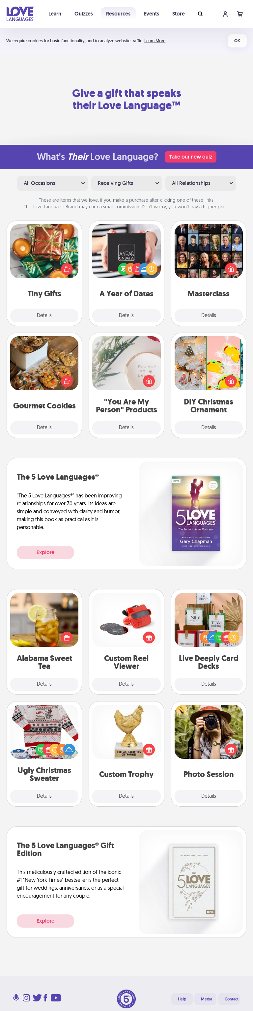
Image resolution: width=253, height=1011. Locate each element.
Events (151, 13)
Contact (232, 999)
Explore (45, 552)
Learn (54, 13)
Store (178, 13)
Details (44, 315)
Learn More (154, 41)
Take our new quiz (190, 156)
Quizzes (83, 13)
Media (206, 999)
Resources (118, 13)
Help (182, 999)
